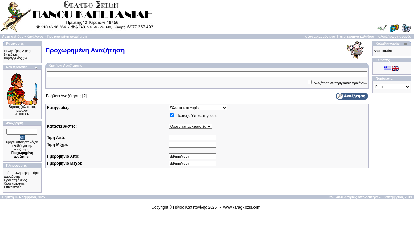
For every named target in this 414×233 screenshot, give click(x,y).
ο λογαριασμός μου (320, 36)
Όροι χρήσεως (14, 183)
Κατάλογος (35, 36)
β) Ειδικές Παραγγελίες (13, 56)
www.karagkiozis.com (242, 207)
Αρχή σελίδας (12, 36)
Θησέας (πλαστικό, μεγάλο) (22, 108)
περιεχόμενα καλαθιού (357, 36)
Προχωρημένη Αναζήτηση (67, 36)
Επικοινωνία (12, 187)
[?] (66, 96)
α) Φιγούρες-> (14, 51)
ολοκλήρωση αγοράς (394, 36)
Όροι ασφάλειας (15, 180)
